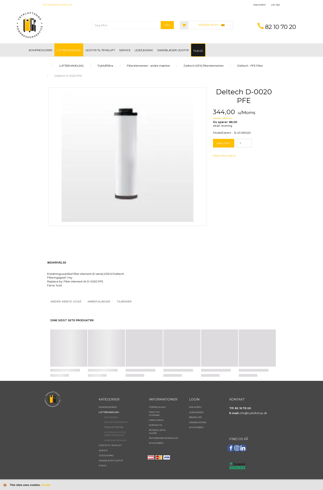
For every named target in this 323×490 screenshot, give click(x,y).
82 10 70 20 (280, 26)
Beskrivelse (56, 262)
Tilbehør (124, 301)
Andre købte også (65, 301)
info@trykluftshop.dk (253, 413)
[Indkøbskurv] (206, 24)
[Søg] (167, 25)
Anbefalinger (99, 301)
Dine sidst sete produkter (72, 320)
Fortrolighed (157, 407)
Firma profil (156, 420)
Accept (45, 484)
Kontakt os (155, 425)
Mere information (224, 155)
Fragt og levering (154, 413)
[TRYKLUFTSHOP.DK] (29, 25)
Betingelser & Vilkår (157, 431)
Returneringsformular (57, 5)
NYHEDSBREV (156, 443)
